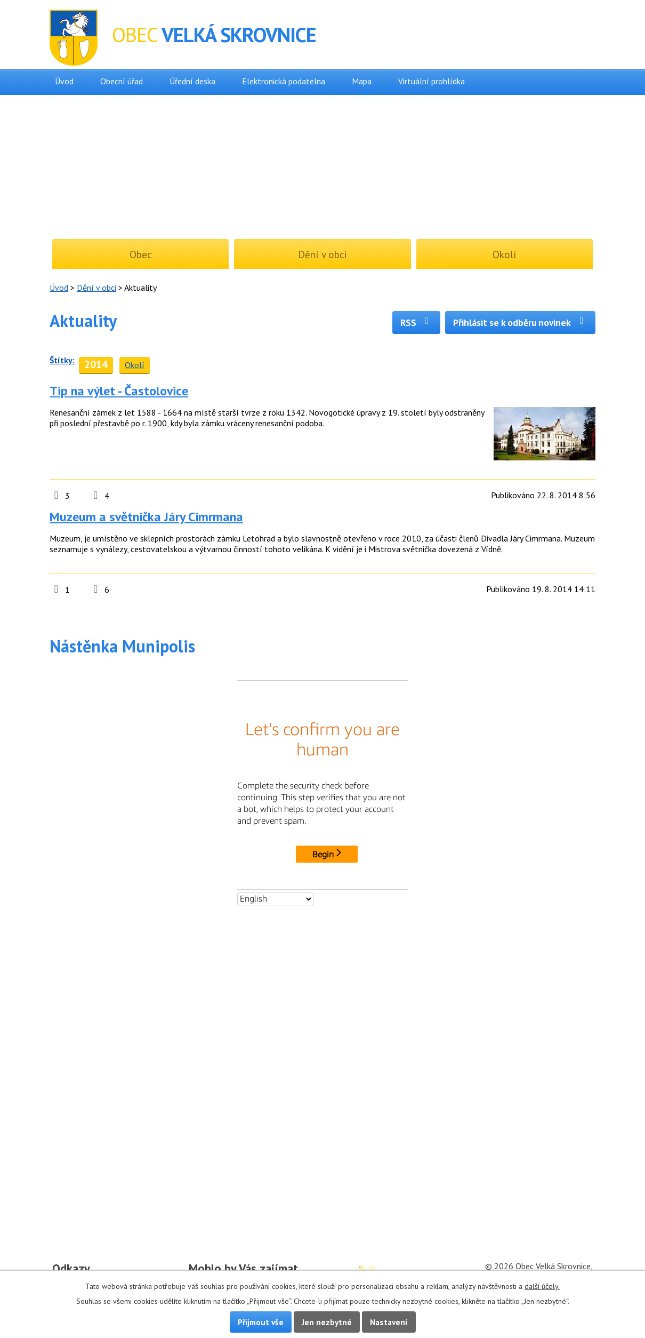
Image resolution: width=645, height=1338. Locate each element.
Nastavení (389, 1322)
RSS (416, 322)
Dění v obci (96, 287)
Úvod (64, 81)
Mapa (362, 81)
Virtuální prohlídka (431, 81)
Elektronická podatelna (283, 81)
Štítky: (62, 360)
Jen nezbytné (327, 1322)
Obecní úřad (121, 81)
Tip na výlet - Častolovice (119, 391)
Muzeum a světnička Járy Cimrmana (146, 516)
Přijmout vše (261, 1322)
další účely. (542, 1286)
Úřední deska (192, 81)
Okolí (134, 365)
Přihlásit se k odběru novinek (520, 322)
